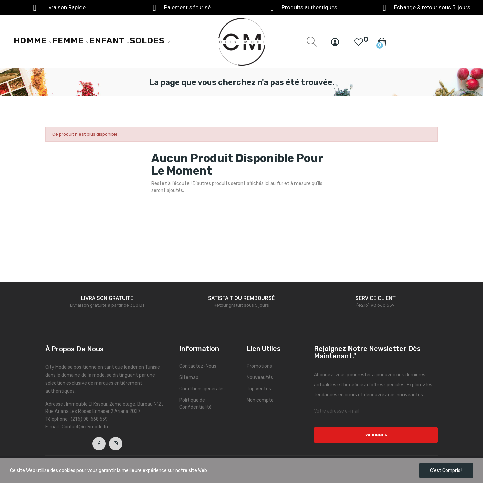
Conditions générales (202, 389)
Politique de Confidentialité (195, 403)
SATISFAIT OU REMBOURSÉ (241, 298)
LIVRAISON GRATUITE (107, 298)
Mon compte (260, 400)
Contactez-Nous (197, 366)
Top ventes (259, 389)
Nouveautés (260, 377)
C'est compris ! (446, 470)
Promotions (259, 366)
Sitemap (188, 377)
